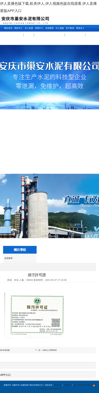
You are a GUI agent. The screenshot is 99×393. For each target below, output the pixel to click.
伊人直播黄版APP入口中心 (29, 35)
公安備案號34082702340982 (49, 389)
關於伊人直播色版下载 (18, 35)
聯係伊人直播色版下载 (80, 35)
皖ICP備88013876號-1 (83, 385)
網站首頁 (8, 28)
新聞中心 (39, 28)
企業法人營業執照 (49, 350)
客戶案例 (70, 28)
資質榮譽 (49, 28)
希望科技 (57, 385)
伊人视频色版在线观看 (60, 35)
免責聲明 (67, 385)
